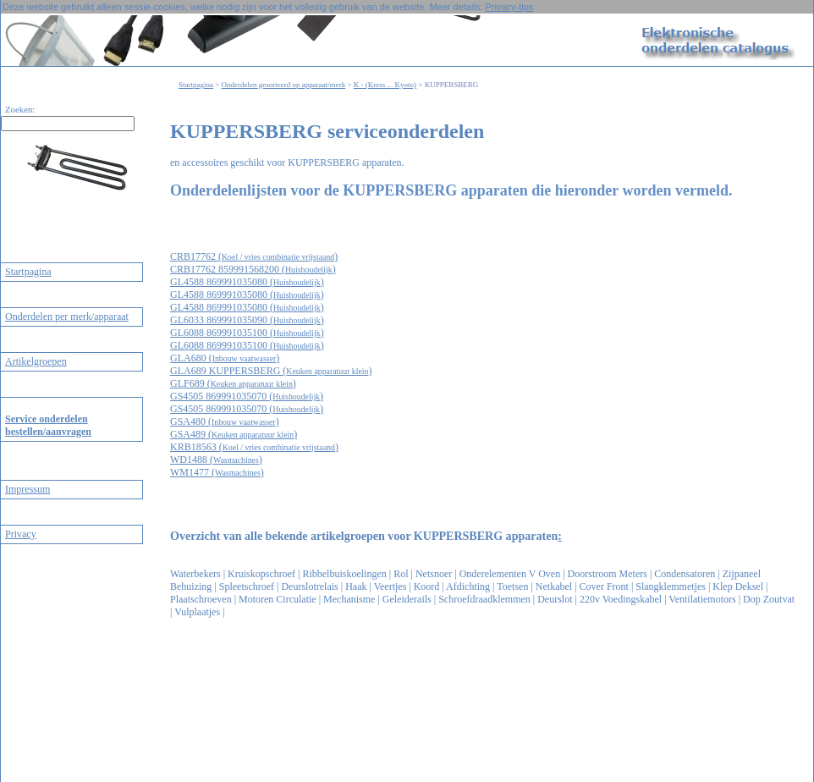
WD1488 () (216, 459)
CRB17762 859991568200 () (253, 269)
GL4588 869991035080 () (247, 282)
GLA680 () (224, 358)
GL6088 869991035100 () (247, 333)
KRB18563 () (254, 447)
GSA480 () (224, 421)
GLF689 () (233, 383)
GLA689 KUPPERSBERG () (271, 371)
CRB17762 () (254, 256)
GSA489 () (233, 434)
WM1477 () (217, 472)
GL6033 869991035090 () (247, 320)
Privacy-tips (509, 7)
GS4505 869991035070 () (246, 396)
